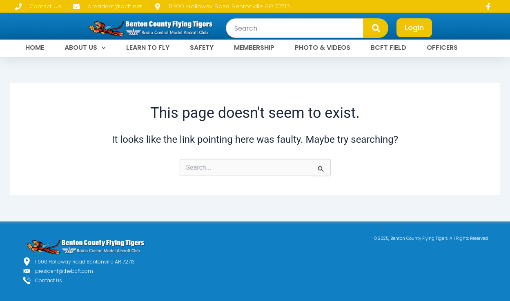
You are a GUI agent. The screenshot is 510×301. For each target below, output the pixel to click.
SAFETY (202, 47)
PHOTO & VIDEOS (322, 47)
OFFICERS (442, 47)
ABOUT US (85, 48)
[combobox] (294, 28)
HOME (34, 47)
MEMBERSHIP (254, 47)
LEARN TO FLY (147, 47)
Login (414, 27)
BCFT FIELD (388, 47)
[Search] (375, 28)
